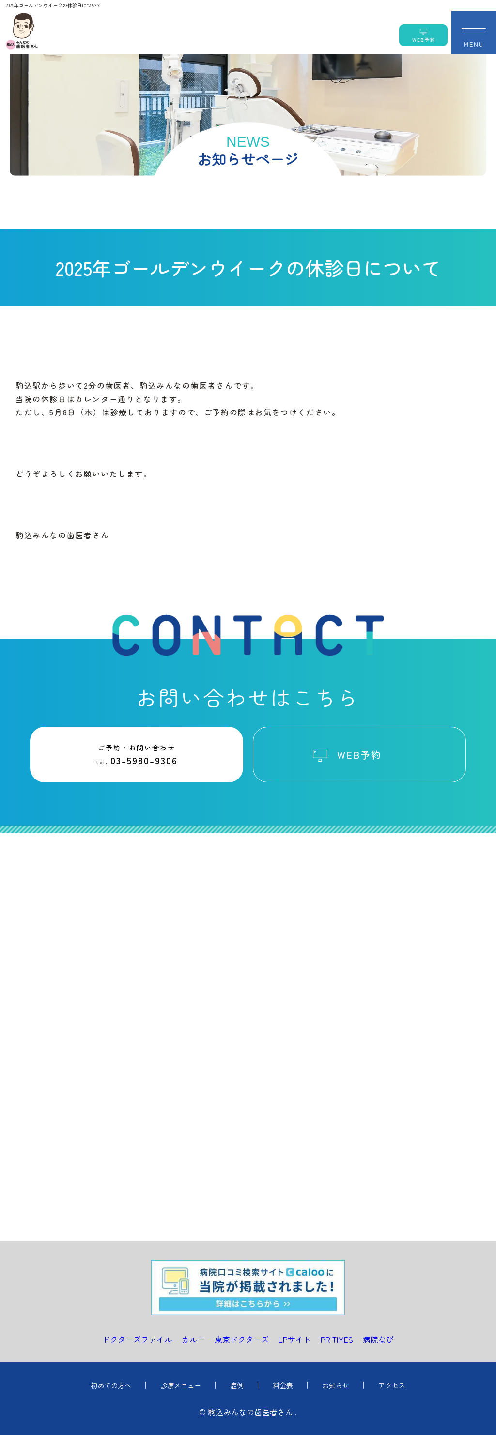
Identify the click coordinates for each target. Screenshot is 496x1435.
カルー (193, 1339)
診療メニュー (180, 1385)
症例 (237, 1385)
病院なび (378, 1339)
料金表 (283, 1385)
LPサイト (295, 1339)
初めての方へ (111, 1385)
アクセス (391, 1385)
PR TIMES (337, 1339)
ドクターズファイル (137, 1339)
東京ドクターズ (242, 1339)
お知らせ (335, 1385)
